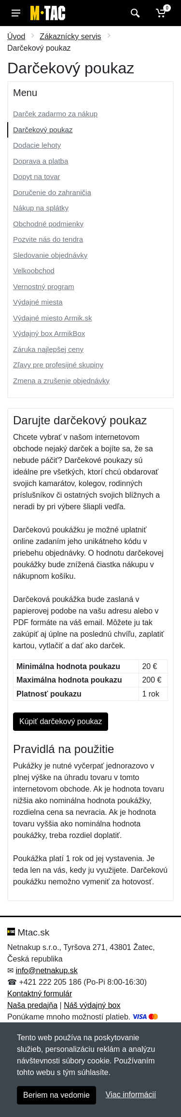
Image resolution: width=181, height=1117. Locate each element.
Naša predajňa (32, 1005)
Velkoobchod (34, 270)
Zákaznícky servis (70, 36)
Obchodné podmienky (48, 224)
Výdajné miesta (38, 302)
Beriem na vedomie (56, 1095)
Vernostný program (43, 286)
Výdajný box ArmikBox (49, 333)
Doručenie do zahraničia (52, 192)
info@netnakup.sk (46, 970)
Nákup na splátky (41, 208)
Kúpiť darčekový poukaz (60, 721)
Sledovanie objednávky (50, 255)
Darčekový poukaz (42, 130)
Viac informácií (131, 1094)
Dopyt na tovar (36, 176)
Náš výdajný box (92, 1005)
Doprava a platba (40, 161)
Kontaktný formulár (39, 994)
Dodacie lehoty (37, 145)
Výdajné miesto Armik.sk (52, 318)
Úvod (16, 36)
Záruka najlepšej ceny (48, 349)
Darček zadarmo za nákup (55, 114)
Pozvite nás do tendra (48, 239)
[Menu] (16, 13)
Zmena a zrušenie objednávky (61, 381)
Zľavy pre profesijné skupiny (58, 365)
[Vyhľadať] (134, 13)
